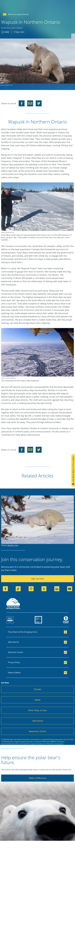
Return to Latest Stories (16, 14)
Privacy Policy (37, 662)
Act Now (5, 682)
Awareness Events (37, 731)
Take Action (37, 720)
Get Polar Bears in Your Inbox (73, 470)
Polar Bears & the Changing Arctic (37, 632)
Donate (37, 689)
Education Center (37, 652)
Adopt (37, 699)
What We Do (37, 642)
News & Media (37, 672)
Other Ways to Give (37, 710)
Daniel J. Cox (12, 545)
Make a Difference (37, 778)
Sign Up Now (37, 578)
